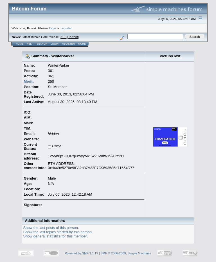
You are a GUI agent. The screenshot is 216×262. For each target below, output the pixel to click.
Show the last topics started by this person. (58, 232)
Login (54, 43)
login (52, 28)
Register (68, 43)
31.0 (63, 37)
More (82, 43)
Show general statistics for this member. (55, 236)
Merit (28, 81)
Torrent (73, 37)
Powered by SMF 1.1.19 (81, 253)
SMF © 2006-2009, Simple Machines (126, 253)
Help (30, 43)
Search (42, 43)
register (66, 28)
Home (19, 43)
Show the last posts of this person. (51, 228)
